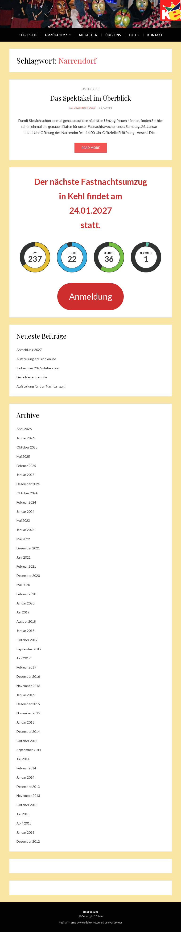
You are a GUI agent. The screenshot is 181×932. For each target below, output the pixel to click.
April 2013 (24, 823)
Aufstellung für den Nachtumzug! (41, 386)
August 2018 (26, 621)
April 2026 (24, 429)
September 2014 (28, 750)
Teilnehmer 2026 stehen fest (38, 368)
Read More (91, 148)
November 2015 (28, 713)
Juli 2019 (22, 612)
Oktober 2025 (26, 447)
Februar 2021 (26, 566)
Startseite (28, 35)
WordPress (115, 922)
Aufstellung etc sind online (36, 359)
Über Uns (113, 35)
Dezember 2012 (28, 841)
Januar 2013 (25, 832)
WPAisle (85, 922)
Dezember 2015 (28, 704)
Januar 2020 (25, 603)
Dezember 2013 (28, 787)
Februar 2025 (26, 466)
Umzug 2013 (90, 89)
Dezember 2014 (28, 731)
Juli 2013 (22, 814)
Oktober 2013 (26, 805)
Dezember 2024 (28, 484)
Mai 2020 (23, 585)
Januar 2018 (25, 631)
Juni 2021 (23, 557)
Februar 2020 (26, 594)
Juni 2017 (23, 658)
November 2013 (28, 796)
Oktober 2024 (26, 493)
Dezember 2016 (28, 676)
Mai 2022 (23, 539)
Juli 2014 (22, 759)
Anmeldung (90, 296)
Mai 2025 (23, 456)
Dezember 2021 (28, 548)
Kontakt (155, 35)
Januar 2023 (25, 530)
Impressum (90, 911)
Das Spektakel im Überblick (90, 98)
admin (107, 107)
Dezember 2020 (28, 576)
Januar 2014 (25, 777)
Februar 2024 (26, 502)
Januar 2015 (25, 722)
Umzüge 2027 (56, 35)
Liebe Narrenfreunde (31, 377)
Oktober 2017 (26, 640)
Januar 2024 (25, 511)
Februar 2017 (26, 667)
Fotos (134, 35)
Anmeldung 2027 (29, 350)
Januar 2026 (25, 438)
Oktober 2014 (26, 741)
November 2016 (28, 686)
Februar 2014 (26, 768)
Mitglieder (88, 35)
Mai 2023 (23, 520)
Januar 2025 (25, 475)
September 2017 (28, 649)
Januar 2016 (25, 695)
